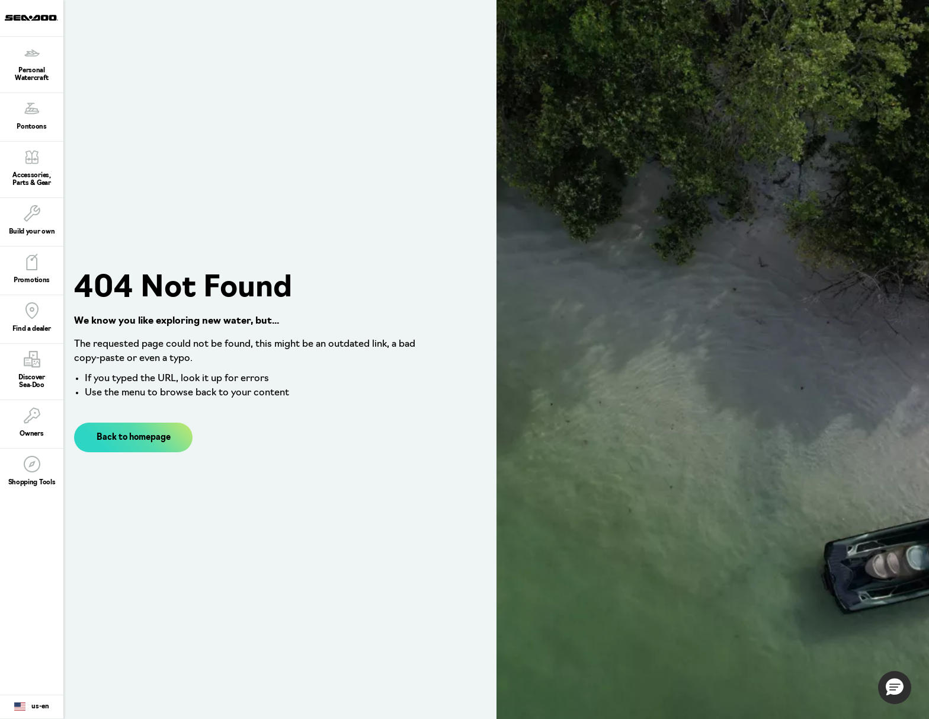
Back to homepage (134, 437)
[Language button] (31, 707)
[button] (894, 687)
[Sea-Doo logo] (31, 18)
